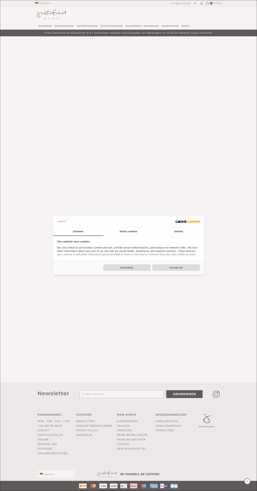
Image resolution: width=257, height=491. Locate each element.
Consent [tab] (78, 231)
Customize (126, 267)
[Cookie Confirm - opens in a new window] (187, 221)
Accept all (176, 267)
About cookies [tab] (128, 231)
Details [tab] (178, 231)
